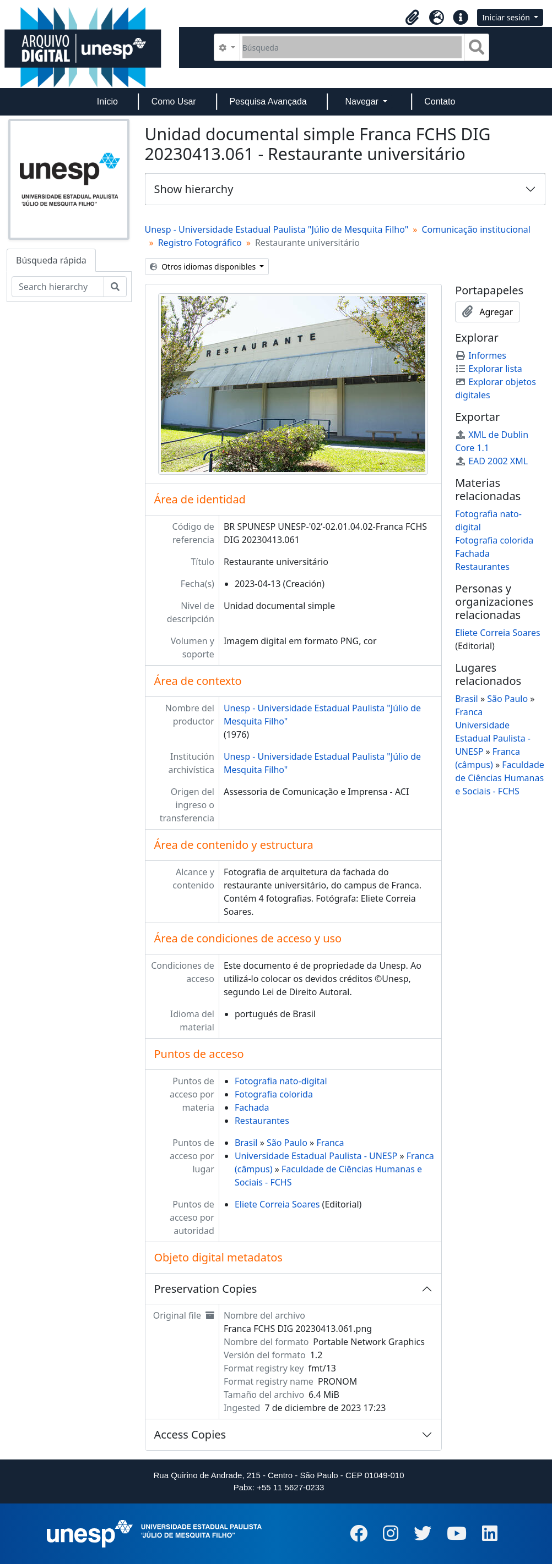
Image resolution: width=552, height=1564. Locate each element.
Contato (439, 101)
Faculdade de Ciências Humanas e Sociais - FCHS (499, 778)
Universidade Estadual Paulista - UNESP (316, 1156)
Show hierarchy (194, 189)
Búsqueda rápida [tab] (51, 260)
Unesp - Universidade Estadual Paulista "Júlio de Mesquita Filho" (277, 229)
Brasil (246, 1143)
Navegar (363, 101)
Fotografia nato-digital (281, 1081)
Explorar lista (488, 369)
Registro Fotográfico (200, 243)
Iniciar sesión (507, 17)
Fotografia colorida (274, 1094)
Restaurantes (262, 1121)
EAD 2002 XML (491, 461)
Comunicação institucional (476, 229)
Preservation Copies (205, 1288)
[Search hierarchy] (58, 286)
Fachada (252, 1107)
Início (107, 101)
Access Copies (190, 1434)
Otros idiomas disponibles (204, 266)
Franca (330, 1143)
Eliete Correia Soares (277, 1204)
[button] (412, 18)
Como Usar (173, 101)
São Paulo (287, 1143)
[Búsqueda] (352, 47)
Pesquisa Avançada (267, 101)
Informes (480, 355)
